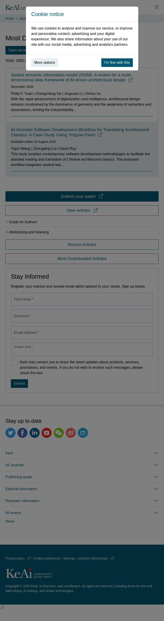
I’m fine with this (117, 62)
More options (44, 62)
